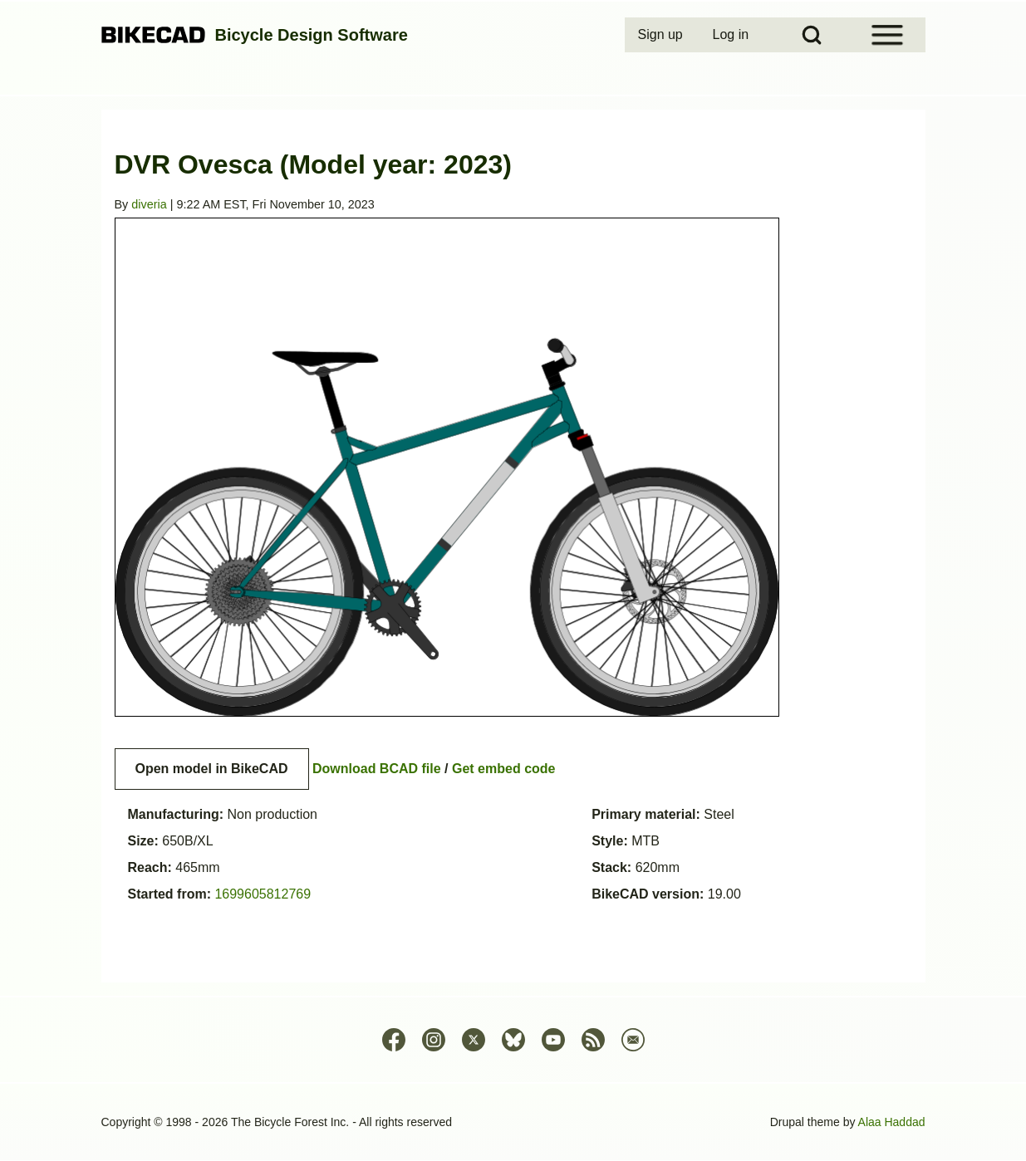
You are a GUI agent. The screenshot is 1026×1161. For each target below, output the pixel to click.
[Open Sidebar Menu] (887, 34)
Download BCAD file (376, 769)
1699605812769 (262, 894)
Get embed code (503, 769)
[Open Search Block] (811, 34)
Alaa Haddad (891, 1122)
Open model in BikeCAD (211, 769)
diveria (148, 204)
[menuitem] (662, 34)
